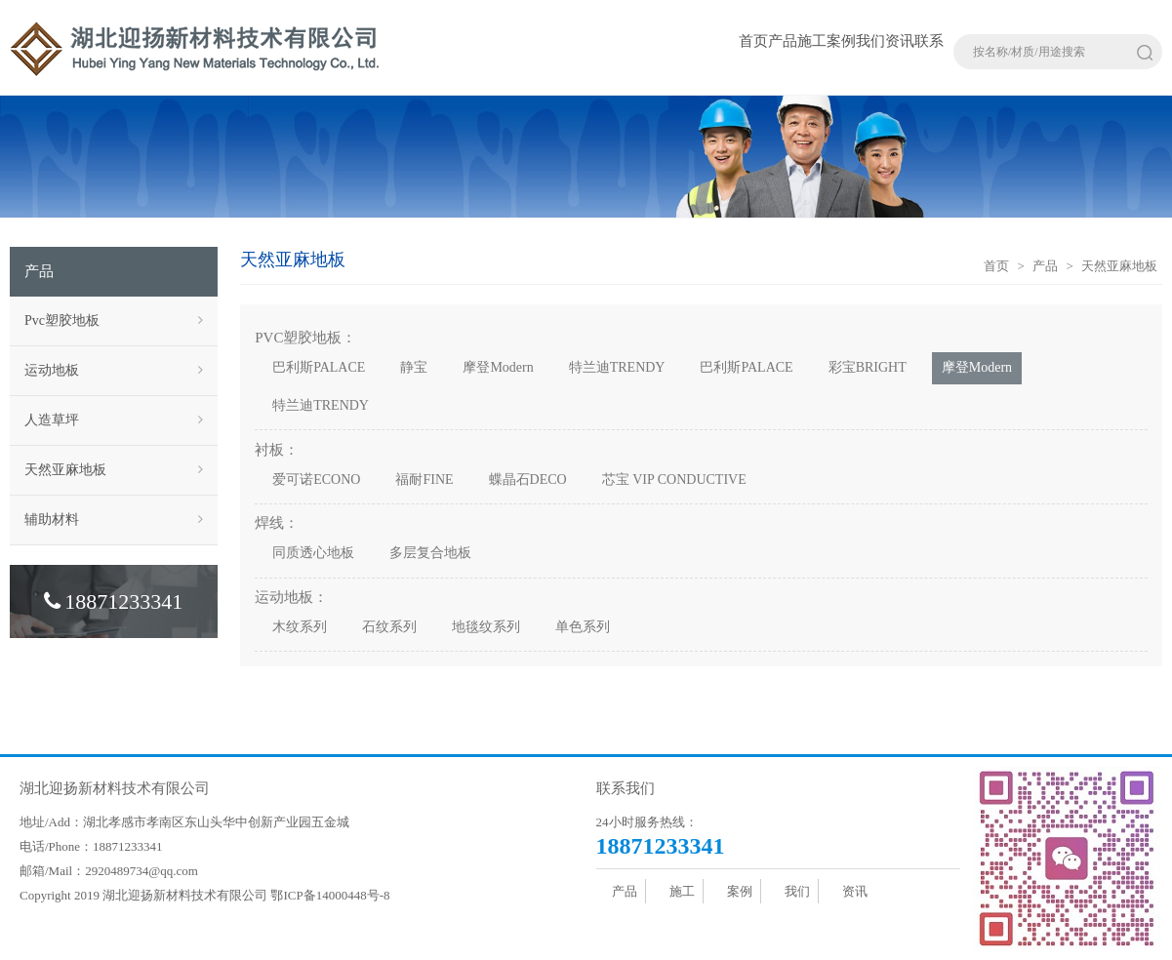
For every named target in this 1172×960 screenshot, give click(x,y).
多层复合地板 (430, 552)
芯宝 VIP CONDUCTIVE (674, 479)
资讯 (899, 41)
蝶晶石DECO (528, 479)
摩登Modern (498, 367)
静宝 (413, 367)
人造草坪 (113, 420)
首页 (753, 41)
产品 (782, 41)
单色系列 (582, 627)
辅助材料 (113, 520)
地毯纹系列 (486, 627)
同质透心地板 (313, 552)
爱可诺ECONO (316, 479)
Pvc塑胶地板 (113, 321)
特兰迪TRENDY (617, 367)
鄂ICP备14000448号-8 (329, 895)
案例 (841, 41)
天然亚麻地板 (113, 470)
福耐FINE (424, 479)
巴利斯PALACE (318, 367)
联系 (929, 41)
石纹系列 (389, 627)
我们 (870, 41)
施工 (812, 41)
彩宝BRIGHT (867, 367)
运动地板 (113, 370)
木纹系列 (299, 627)
